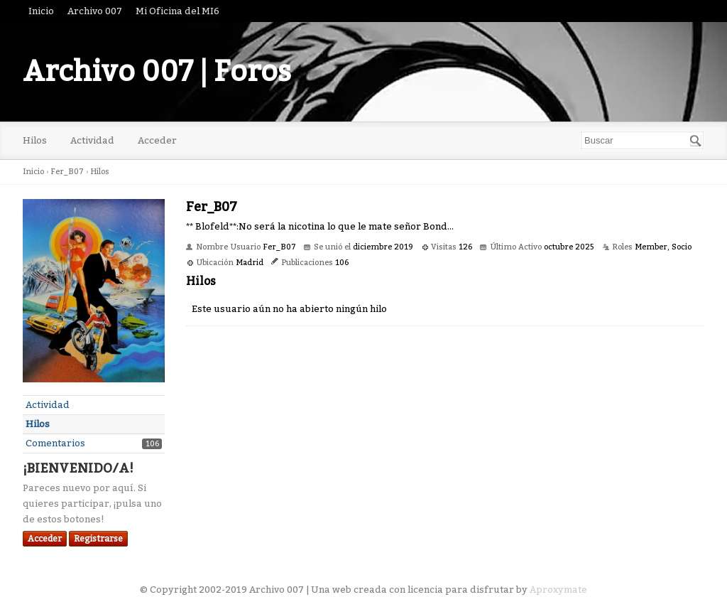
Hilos (35, 140)
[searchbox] (642, 140)
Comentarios (55, 443)
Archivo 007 (94, 11)
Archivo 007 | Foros (157, 72)
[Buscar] (695, 140)
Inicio (41, 11)
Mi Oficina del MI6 (177, 11)
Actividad (92, 140)
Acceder (157, 140)
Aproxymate (558, 589)
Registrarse (98, 539)
